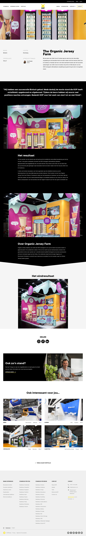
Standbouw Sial (39, 513)
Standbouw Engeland (23, 489)
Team (53, 489)
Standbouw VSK (39, 518)
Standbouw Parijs (23, 501)
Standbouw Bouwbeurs (40, 492)
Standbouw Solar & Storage (41, 516)
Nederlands (8, 527)
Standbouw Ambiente (40, 487)
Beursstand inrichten (7, 484)
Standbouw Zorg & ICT (40, 523)
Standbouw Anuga (39, 489)
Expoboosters (64, 6)
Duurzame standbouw (7, 487)
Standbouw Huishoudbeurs (41, 501)
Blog (77, 1)
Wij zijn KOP (54, 484)
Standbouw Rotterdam (24, 504)
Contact (80, 6)
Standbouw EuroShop (40, 496)
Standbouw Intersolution (41, 506)
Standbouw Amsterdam (24, 484)
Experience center (14, 6)
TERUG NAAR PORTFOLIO (43, 463)
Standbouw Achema (40, 484)
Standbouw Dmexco (40, 494)
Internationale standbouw (8, 494)
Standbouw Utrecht (23, 506)
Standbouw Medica (40, 508)
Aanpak (58, 6)
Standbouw (6, 6)
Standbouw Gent (23, 494)
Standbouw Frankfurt (23, 492)
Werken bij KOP (55, 492)
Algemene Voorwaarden (22, 532)
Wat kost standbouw (7, 496)
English (13, 527)
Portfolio (23, 6)
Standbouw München (23, 499)
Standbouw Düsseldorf (24, 487)
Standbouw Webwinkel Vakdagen (43, 520)
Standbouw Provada (40, 511)
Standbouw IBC (39, 504)
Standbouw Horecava (40, 499)
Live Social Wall (70, 1)
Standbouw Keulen (23, 496)
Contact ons (54, 494)
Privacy (14, 532)
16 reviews (71, 498)
